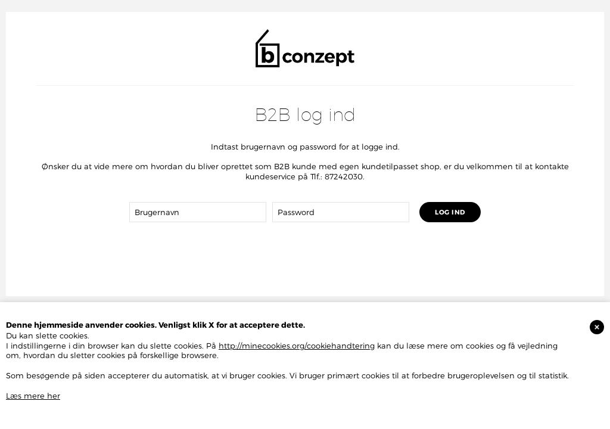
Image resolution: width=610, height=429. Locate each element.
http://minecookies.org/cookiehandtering (297, 345)
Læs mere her (33, 395)
